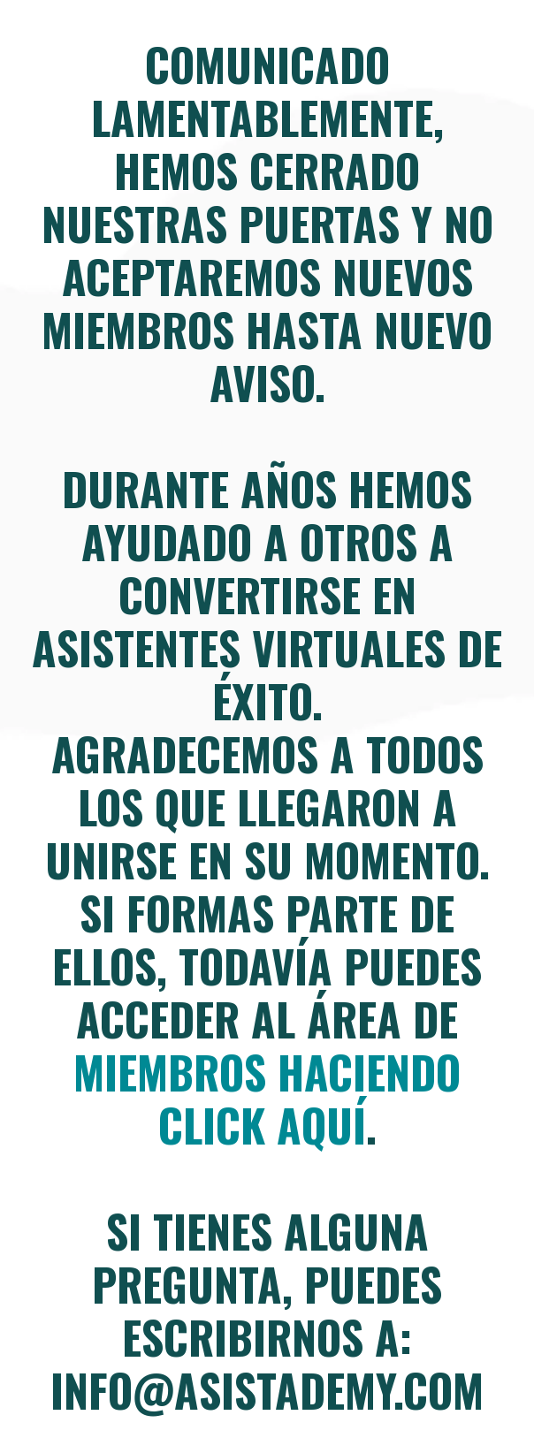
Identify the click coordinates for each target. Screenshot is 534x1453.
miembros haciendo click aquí (267, 1097)
